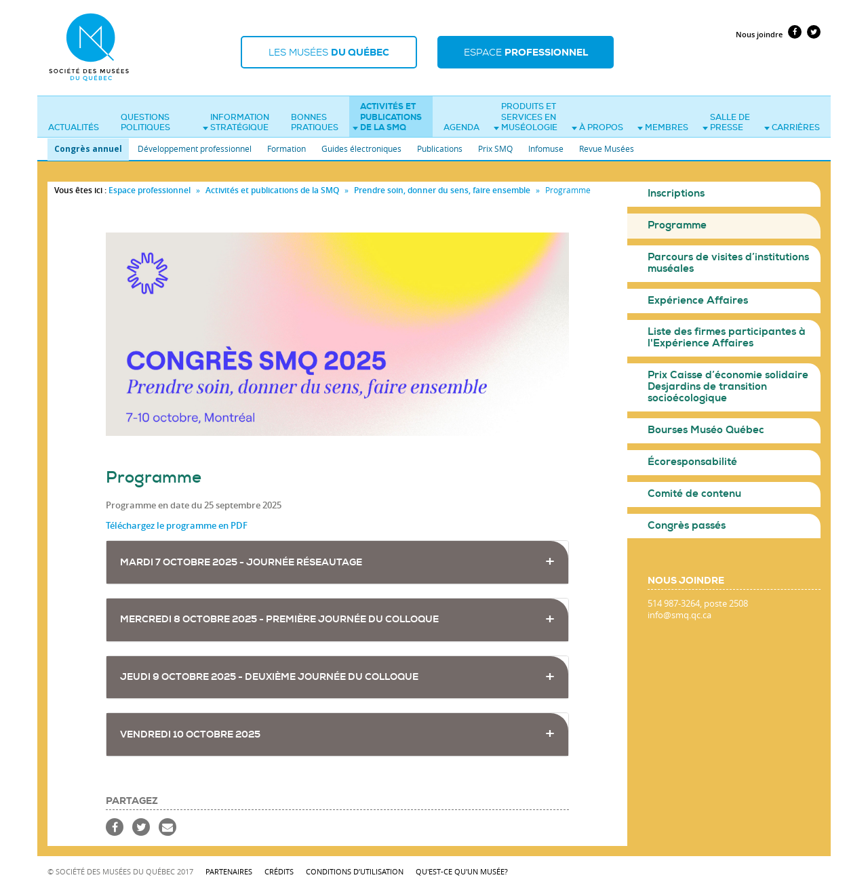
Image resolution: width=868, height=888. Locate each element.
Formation (286, 148)
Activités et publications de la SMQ (387, 117)
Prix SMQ (495, 148)
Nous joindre (759, 34)
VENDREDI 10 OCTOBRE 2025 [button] (190, 734)
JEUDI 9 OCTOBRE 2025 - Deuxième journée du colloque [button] (269, 677)
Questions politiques (145, 123)
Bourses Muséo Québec (706, 430)
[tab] (337, 562)
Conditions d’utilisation (354, 871)
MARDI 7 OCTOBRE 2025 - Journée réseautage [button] (241, 562)
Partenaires (228, 871)
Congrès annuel (88, 149)
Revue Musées (606, 148)
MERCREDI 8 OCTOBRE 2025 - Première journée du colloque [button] (279, 619)
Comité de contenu (694, 493)
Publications (439, 148)
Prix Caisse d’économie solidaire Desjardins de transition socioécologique (728, 387)
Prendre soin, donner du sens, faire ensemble (443, 190)
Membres (662, 127)
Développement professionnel (195, 148)
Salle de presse (726, 123)
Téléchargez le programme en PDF (177, 525)
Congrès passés (687, 525)
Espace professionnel (149, 190)
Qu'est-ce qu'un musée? (462, 871)
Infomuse (546, 148)
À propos (597, 127)
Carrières (792, 127)
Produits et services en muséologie (525, 117)
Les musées (329, 52)
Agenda (461, 127)
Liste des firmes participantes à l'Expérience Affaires (727, 337)
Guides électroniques (361, 148)
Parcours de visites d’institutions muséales (728, 263)
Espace (526, 52)
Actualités (73, 127)
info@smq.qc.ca (679, 615)
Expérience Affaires (698, 300)
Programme (677, 225)
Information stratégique (236, 123)
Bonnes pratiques (314, 123)
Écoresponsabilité (692, 462)
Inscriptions (676, 193)
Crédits (279, 871)
